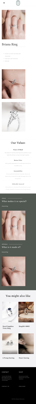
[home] (18, 3)
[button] (4, 2)
